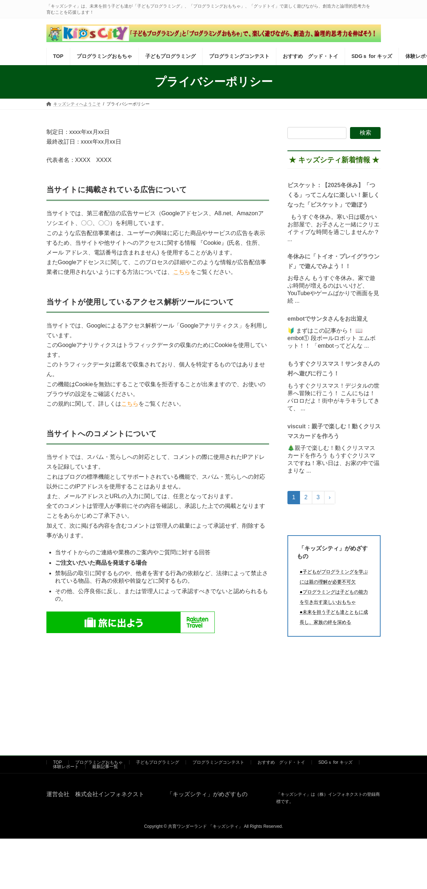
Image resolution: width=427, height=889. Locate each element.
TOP (57, 762)
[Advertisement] (157, 685)
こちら (181, 272)
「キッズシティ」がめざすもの (204, 794)
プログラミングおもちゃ (99, 762)
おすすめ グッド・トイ (281, 762)
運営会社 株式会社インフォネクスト (95, 794)
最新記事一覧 (105, 766)
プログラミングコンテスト (218, 762)
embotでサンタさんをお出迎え (327, 318)
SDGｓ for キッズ (335, 762)
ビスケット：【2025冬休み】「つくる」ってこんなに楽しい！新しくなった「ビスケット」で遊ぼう (333, 195)
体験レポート (66, 766)
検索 (365, 133)
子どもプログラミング (157, 762)
